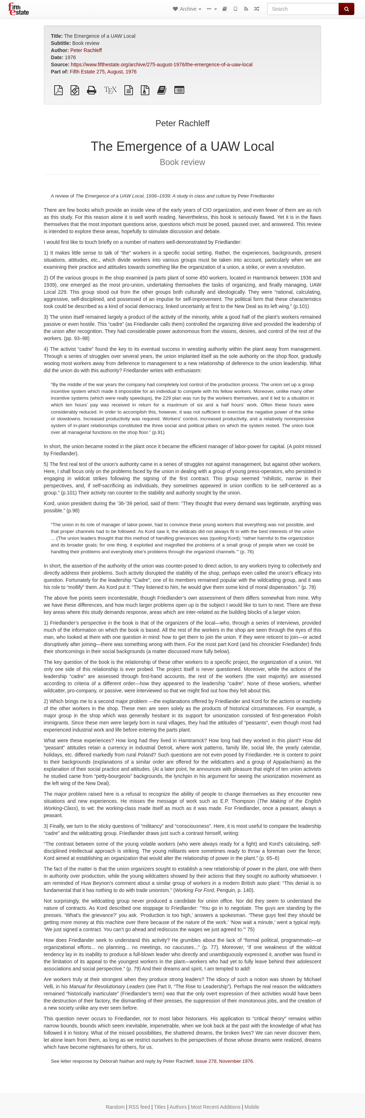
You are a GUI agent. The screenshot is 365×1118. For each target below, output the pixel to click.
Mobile (252, 1107)
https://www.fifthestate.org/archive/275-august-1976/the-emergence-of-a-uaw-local (162, 64)
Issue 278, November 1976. (225, 1061)
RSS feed (139, 1107)
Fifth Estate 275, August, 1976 (103, 72)
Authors (178, 1107)
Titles (160, 1107)
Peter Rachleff (86, 50)
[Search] (303, 9)
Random (115, 1107)
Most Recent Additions (215, 1107)
